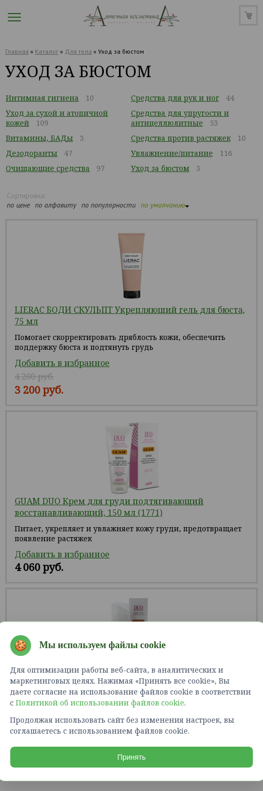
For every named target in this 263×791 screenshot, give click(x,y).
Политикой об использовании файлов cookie (100, 702)
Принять (131, 756)
